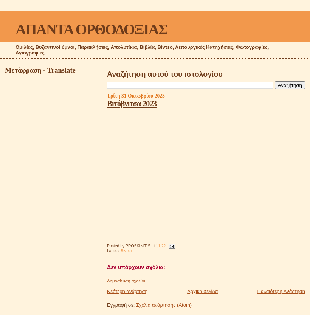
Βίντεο (126, 251)
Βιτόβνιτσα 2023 (132, 103)
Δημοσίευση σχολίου (126, 281)
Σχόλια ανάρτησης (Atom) (164, 305)
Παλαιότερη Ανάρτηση (281, 291)
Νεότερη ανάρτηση (127, 291)
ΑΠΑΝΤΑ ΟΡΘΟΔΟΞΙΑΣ (91, 29)
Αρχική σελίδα (202, 291)
